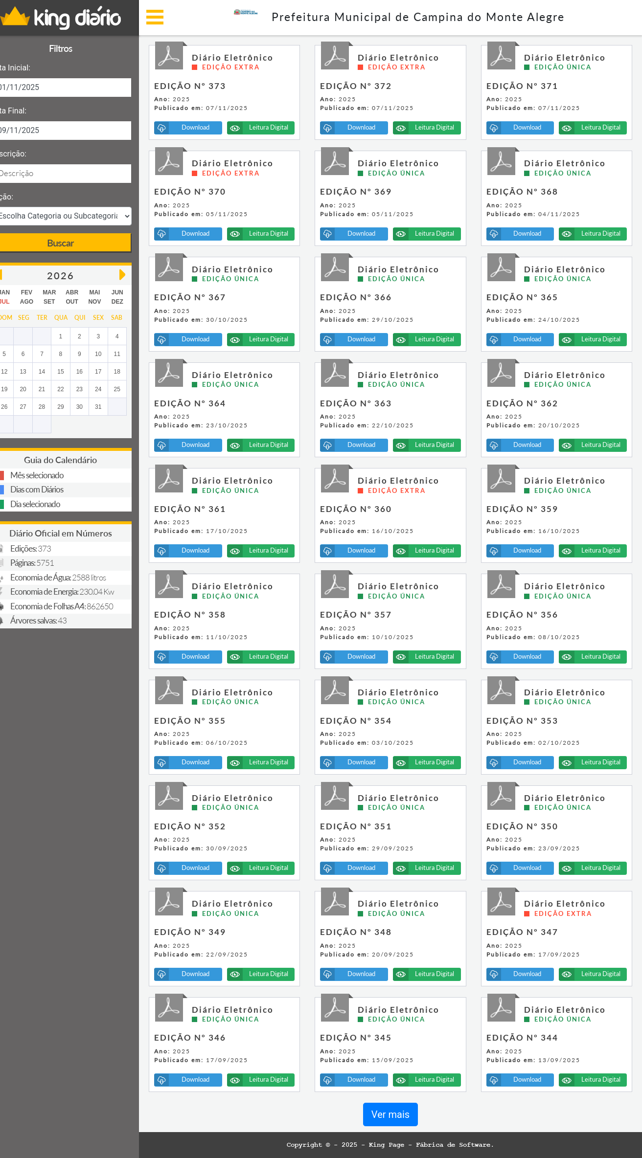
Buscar (78, 242)
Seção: (19, 196)
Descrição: (25, 153)
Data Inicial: (27, 67)
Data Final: (25, 110)
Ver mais (399, 1114)
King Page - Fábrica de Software (438, 1145)
